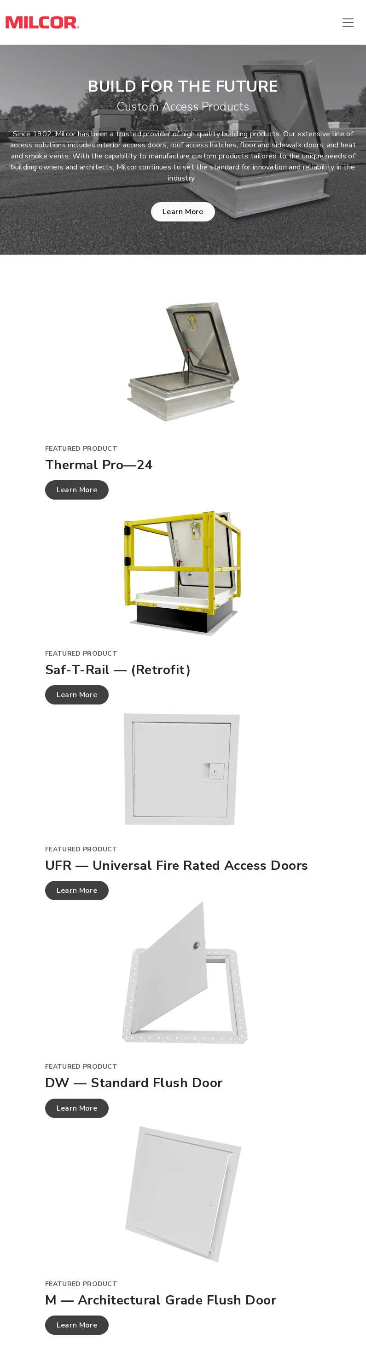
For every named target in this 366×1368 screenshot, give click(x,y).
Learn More (183, 212)
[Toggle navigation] (348, 22)
